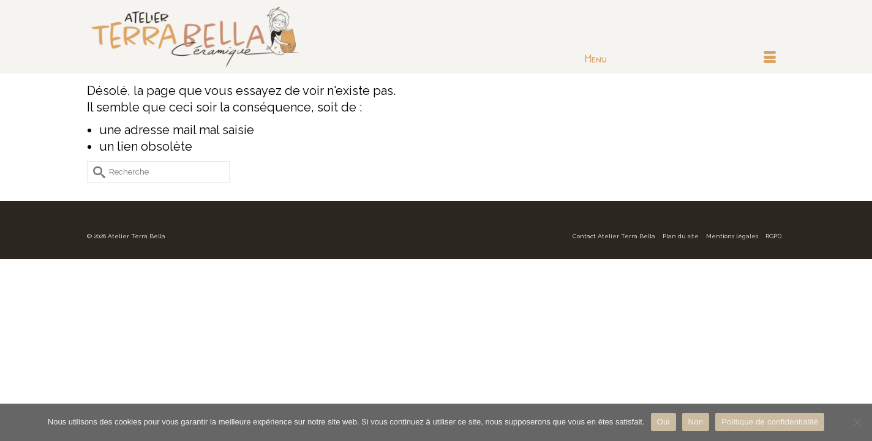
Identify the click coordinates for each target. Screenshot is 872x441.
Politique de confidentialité (769, 421)
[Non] (857, 422)
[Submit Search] (96, 172)
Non (696, 421)
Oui (663, 421)
